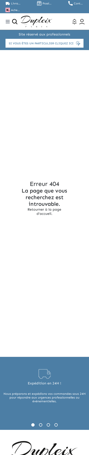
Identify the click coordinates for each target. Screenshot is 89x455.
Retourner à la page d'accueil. (44, 211)
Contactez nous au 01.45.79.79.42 (78, 3)
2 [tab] (40, 425)
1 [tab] (33, 425)
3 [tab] (48, 425)
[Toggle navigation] (7, 21)
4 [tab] (56, 425)
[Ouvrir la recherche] (14, 21)
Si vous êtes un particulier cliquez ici (44, 43)
